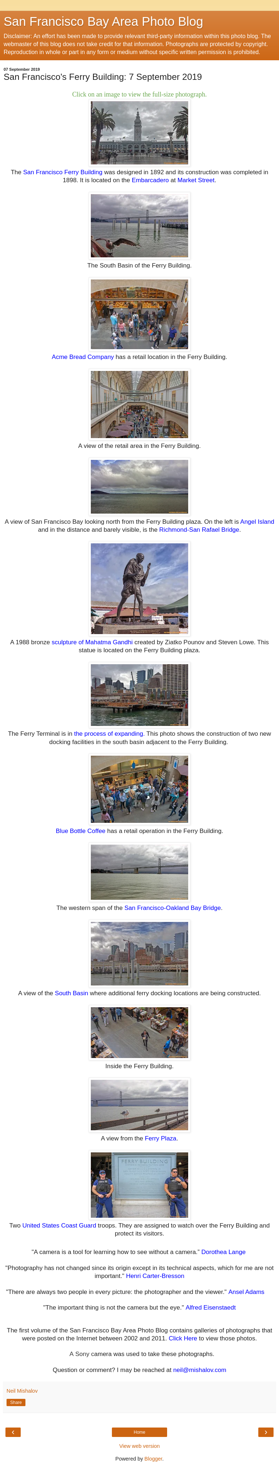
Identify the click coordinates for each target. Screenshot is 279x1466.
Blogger (153, 1459)
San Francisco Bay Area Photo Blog (103, 21)
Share (16, 1402)
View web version (139, 1446)
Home (139, 1432)
